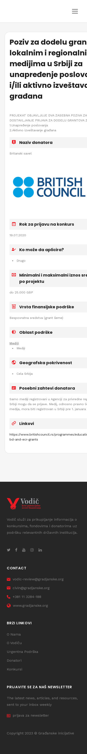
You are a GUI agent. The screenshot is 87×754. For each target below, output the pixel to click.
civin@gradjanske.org (28, 588)
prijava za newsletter (28, 715)
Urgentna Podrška (22, 652)
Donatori (14, 660)
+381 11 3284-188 (24, 597)
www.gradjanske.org (27, 605)
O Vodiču (14, 643)
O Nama (14, 634)
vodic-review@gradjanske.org (35, 579)
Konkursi (14, 669)
